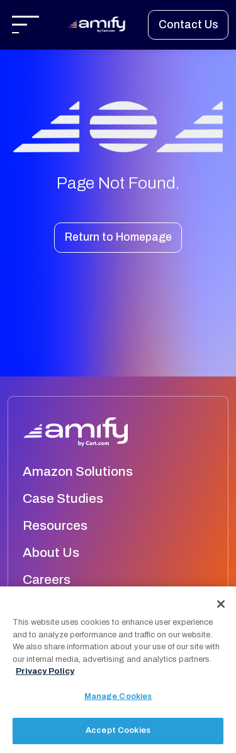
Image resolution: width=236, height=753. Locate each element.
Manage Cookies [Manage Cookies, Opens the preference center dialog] (118, 696)
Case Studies (63, 498)
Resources (55, 525)
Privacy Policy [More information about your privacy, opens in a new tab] (45, 672)
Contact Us (188, 25)
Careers (46, 579)
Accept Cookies (118, 731)
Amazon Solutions (78, 471)
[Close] (221, 604)
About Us (51, 552)
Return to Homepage (118, 237)
